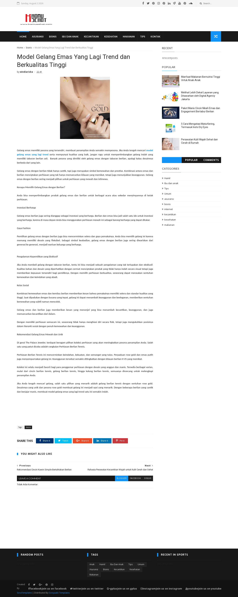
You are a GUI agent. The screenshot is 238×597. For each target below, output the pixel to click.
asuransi (169, 198)
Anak (92, 564)
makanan (169, 224)
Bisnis (53, 36)
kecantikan (170, 214)
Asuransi (38, 36)
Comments (211, 160)
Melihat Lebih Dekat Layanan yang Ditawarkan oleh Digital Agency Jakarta (200, 96)
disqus (147, 478)
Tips (142, 36)
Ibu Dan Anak (70, 36)
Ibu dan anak (171, 183)
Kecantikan (91, 36)
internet (168, 209)
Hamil (167, 178)
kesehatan (170, 219)
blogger (122, 478)
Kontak (155, 36)
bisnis (29, 47)
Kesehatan (110, 36)
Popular (191, 160)
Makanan (129, 36)
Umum (167, 193)
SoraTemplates (24, 592)
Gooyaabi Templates (59, 592)
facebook (135, 478)
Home (23, 36)
